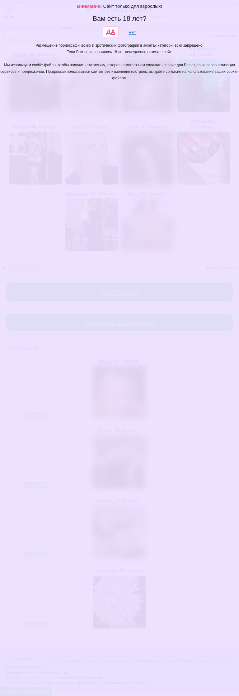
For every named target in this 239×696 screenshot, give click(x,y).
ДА (110, 31)
